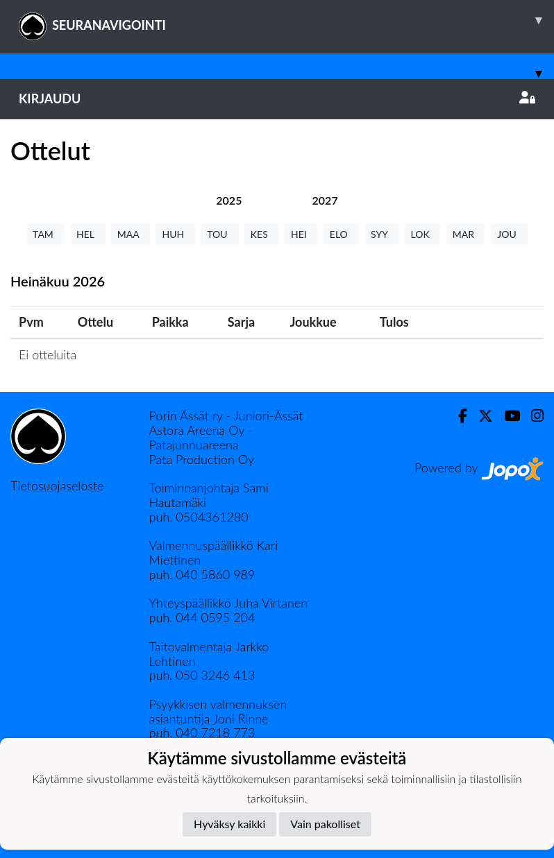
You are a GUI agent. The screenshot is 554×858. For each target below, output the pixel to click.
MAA (130, 234)
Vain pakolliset (325, 823)
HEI (301, 234)
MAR (466, 234)
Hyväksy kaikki (229, 823)
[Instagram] (532, 416)
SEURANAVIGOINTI (286, 20)
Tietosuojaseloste (56, 485)
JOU (509, 234)
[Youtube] (506, 416)
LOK (422, 234)
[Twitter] (480, 416)
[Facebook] (457, 416)
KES (262, 234)
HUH (175, 234)
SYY (381, 234)
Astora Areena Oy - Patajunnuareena (201, 437)
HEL (87, 234)
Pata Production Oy (201, 459)
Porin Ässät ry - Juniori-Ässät (226, 415)
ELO (341, 234)
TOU (220, 234)
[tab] (229, 200)
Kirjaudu (277, 98)
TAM (45, 234)
